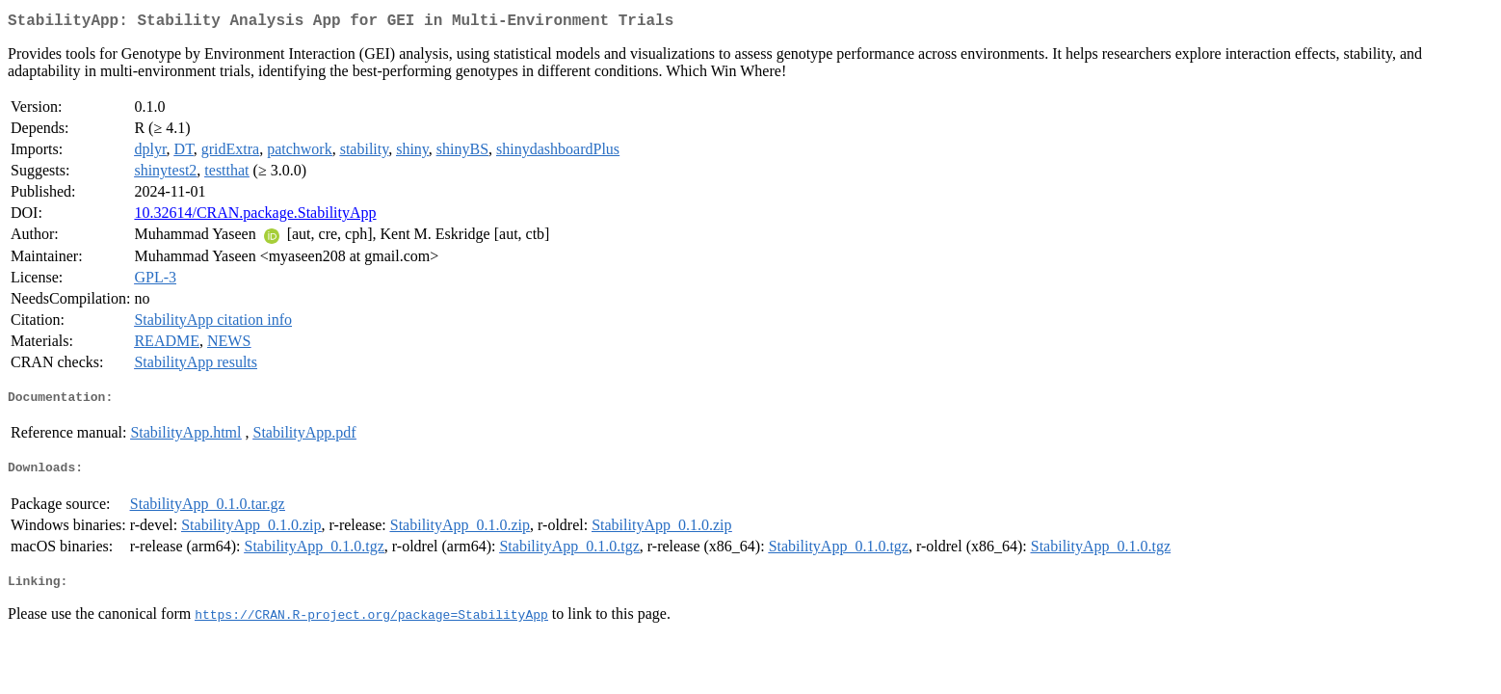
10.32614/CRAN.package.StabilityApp (255, 216)
